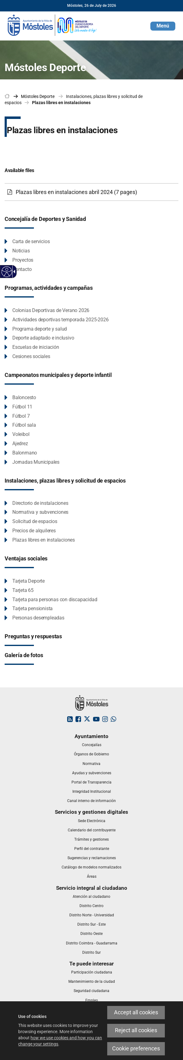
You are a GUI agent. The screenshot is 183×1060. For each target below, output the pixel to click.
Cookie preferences (136, 1048)
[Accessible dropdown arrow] (13, 271)
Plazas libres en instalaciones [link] (61, 102)
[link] (52, 24)
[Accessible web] (7, 271)
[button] (162, 26)
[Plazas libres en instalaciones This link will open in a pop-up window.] (40, 540)
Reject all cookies (136, 1030)
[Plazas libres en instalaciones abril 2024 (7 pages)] (91, 192)
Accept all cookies (136, 1012)
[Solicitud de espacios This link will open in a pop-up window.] (31, 521)
